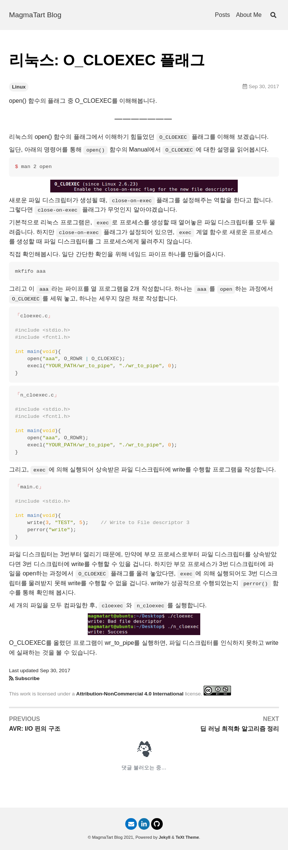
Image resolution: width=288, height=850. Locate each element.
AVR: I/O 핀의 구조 (34, 728)
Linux (19, 87)
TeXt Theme (187, 837)
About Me (248, 15)
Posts (222, 15)
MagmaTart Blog (35, 15)
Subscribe (27, 678)
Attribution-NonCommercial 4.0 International (129, 694)
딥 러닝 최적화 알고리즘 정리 (239, 728)
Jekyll (164, 837)
